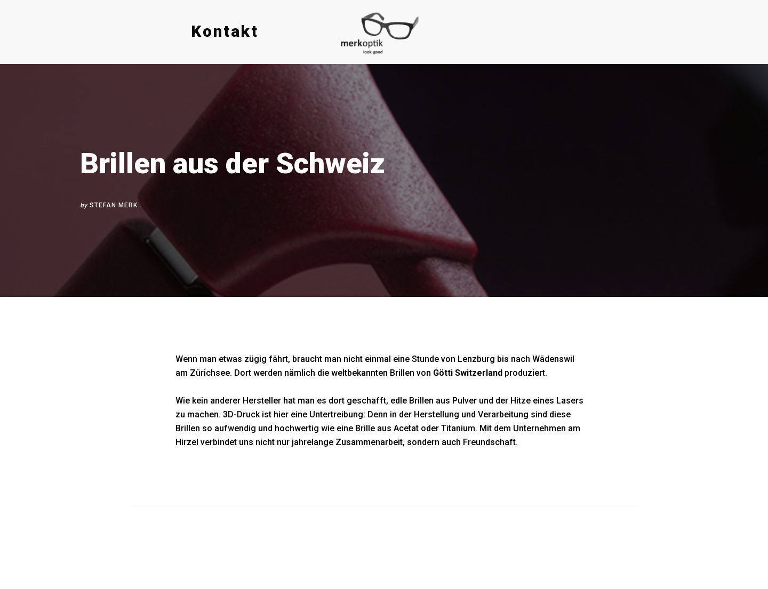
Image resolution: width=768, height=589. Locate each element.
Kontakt (225, 31)
